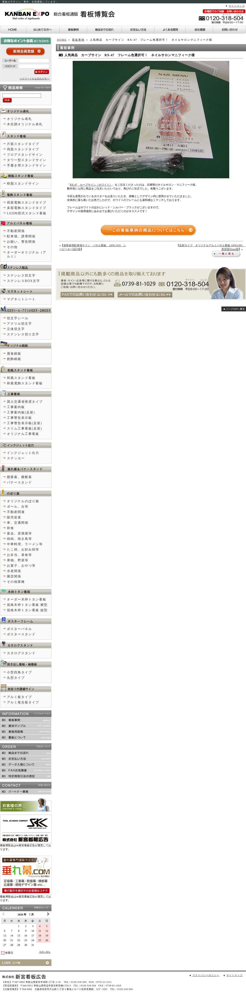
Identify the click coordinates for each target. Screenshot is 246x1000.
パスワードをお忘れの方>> (35, 78)
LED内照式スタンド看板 (27, 213)
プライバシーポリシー (206, 975)
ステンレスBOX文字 (23, 281)
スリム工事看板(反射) (24, 428)
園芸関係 (14, 576)
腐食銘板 (14, 353)
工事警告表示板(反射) (24, 423)
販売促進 (14, 517)
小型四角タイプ (19, 672)
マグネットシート (21, 299)
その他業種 (16, 581)
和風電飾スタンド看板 (25, 383)
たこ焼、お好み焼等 (23, 549)
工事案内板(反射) (21, 412)
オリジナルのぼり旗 (23, 501)
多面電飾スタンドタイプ (26, 208)
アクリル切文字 (19, 323)
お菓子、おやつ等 (21, 565)
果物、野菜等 (17, 560)
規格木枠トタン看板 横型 (27, 604)
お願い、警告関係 (21, 241)
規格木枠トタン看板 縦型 (27, 610)
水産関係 (14, 571)
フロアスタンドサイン (25, 154)
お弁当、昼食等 (19, 555)
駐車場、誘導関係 (21, 236)
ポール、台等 (17, 506)
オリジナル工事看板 (23, 434)
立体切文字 (16, 329)
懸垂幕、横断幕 (19, 477)
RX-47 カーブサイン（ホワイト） (91, 184)
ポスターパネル (19, 629)
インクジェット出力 (23, 453)
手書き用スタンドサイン (26, 165)
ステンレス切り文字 (23, 334)
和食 (10, 528)
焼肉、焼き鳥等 (19, 538)
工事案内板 (16, 407)
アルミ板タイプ (19, 697)
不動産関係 (16, 231)
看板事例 (78, 39)
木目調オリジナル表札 (25, 124)
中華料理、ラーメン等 (25, 544)
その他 (12, 247)
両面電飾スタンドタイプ (26, 202)
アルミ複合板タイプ (23, 702)
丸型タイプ (16, 677)
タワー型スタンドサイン (26, 160)
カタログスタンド (21, 653)
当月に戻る (44, 952)
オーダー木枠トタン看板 (26, 599)
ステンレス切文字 (21, 275)
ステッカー (16, 458)
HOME (62, 39)
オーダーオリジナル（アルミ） (26, 254)
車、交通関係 (17, 522)
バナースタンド (19, 482)
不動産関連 (16, 512)
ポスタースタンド (21, 634)
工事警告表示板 (19, 417)
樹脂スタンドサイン (23, 183)
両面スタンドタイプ (23, 149)
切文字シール (17, 318)
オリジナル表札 (19, 119)
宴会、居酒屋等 (19, 533)
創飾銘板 (14, 359)
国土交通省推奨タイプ (25, 401)
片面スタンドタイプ (23, 144)
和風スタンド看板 (21, 378)
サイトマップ (237, 6)
